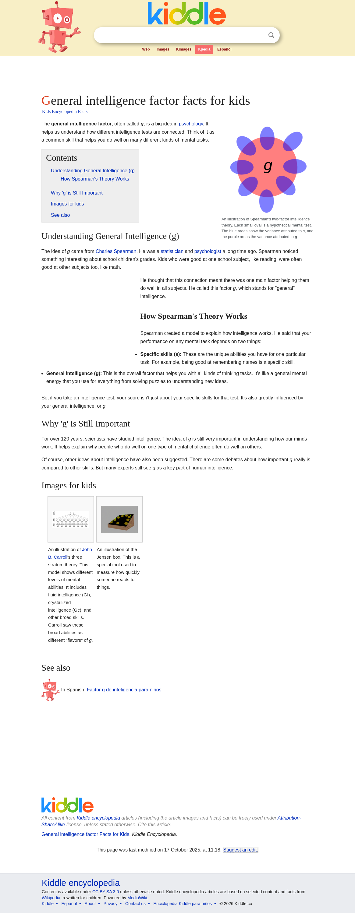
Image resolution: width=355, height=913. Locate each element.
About (90, 903)
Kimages (183, 49)
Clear (259, 35)
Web (146, 49)
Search (271, 35)
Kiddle (48, 903)
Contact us (135, 903)
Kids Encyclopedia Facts (64, 111)
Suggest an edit (240, 849)
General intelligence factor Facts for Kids (85, 834)
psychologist (207, 251)
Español (224, 49)
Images (163, 49)
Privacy (111, 903)
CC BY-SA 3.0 (105, 891)
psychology (191, 123)
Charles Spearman (116, 251)
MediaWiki (137, 897)
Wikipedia (51, 897)
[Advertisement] (177, 73)
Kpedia (204, 49)
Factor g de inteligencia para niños (124, 689)
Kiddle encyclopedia (98, 817)
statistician (172, 251)
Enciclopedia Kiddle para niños (183, 903)
